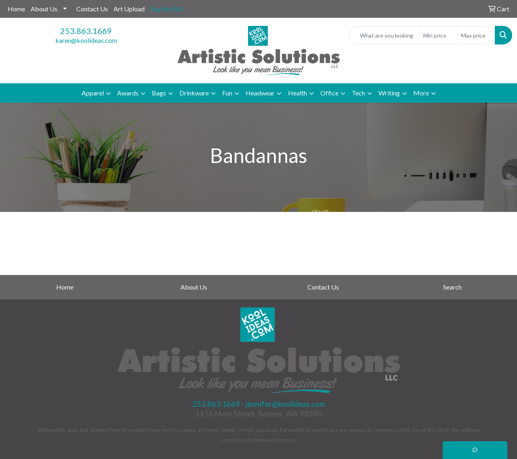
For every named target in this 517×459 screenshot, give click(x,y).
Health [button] (297, 93)
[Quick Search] (384, 35)
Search (452, 287)
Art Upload (129, 9)
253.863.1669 (86, 31)
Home (16, 9)
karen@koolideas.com (86, 40)
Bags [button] (159, 93)
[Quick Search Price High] (476, 35)
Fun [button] (227, 93)
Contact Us (92, 9)
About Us (44, 9)
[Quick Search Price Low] (438, 35)
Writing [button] (389, 93)
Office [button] (329, 93)
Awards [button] (128, 93)
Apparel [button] (93, 93)
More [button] (421, 93)
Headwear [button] (260, 93)
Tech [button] (358, 93)
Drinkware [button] (194, 93)
